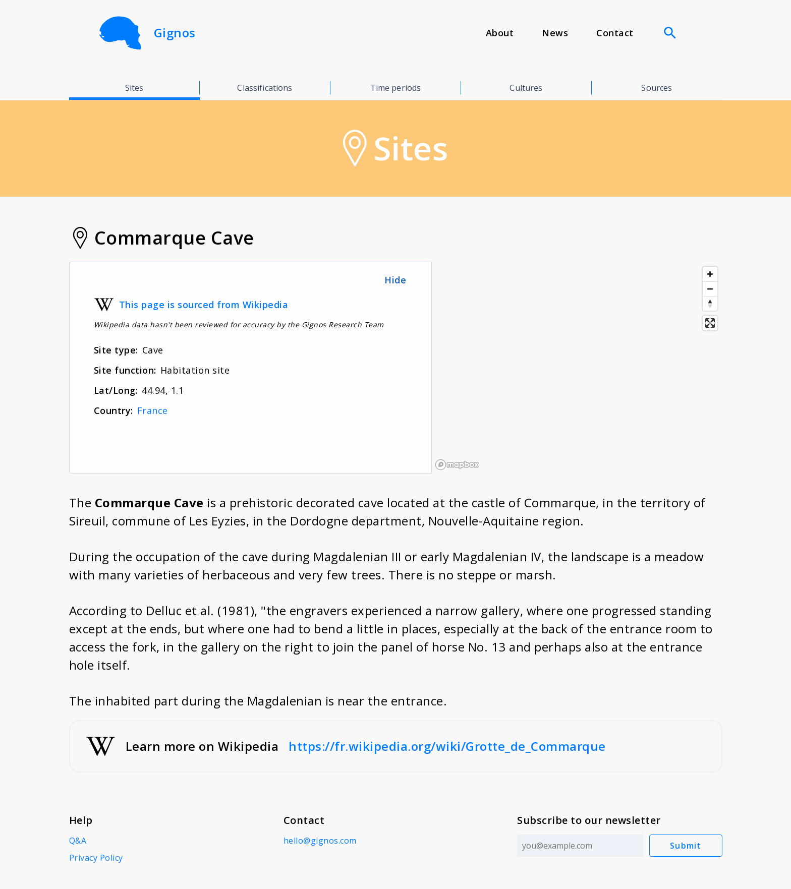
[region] (577, 367)
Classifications (264, 87)
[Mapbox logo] (457, 464)
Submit (686, 845)
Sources (656, 87)
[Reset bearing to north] (710, 303)
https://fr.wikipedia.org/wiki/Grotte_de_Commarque (447, 746)
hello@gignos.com (320, 840)
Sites (134, 87)
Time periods (395, 87)
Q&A (78, 840)
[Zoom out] (710, 288)
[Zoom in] (710, 274)
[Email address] (580, 846)
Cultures (526, 87)
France (152, 410)
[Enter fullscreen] (710, 323)
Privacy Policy (96, 857)
